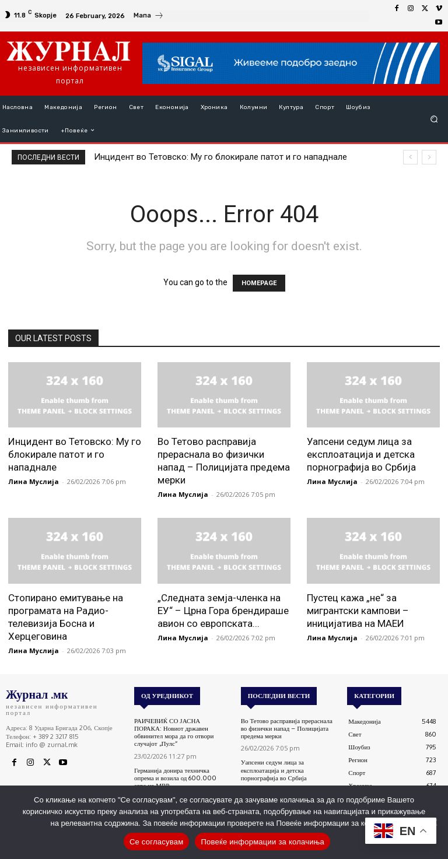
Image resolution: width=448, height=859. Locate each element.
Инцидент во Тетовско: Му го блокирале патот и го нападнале (220, 157)
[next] (429, 157)
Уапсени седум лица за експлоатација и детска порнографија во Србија (361, 454)
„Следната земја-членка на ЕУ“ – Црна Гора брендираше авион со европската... (223, 610)
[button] (434, 118)
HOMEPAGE (259, 283)
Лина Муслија (33, 481)
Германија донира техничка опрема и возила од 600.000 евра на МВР (175, 778)
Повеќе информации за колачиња (262, 841)
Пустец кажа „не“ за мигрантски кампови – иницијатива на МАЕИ (358, 610)
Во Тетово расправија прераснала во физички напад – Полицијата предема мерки (286, 728)
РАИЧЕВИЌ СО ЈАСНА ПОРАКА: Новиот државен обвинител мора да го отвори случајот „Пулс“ (174, 732)
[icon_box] (149, 16)
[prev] (410, 157)
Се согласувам (157, 841)
